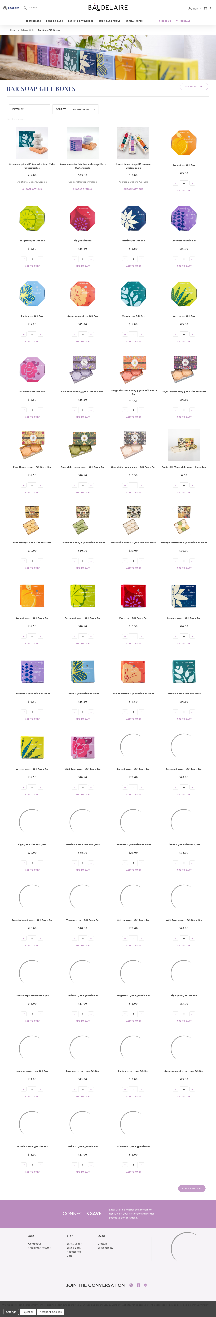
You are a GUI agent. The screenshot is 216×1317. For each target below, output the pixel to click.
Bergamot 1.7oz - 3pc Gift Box (133, 995)
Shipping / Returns (39, 1245)
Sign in (197, 8)
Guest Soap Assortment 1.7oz (32, 995)
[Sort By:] (84, 109)
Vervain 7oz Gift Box (133, 316)
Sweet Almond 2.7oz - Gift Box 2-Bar (133, 693)
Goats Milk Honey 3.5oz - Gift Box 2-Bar (133, 467)
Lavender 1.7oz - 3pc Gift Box (82, 1071)
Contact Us (34, 1241)
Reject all (28, 1312)
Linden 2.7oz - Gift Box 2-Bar (82, 693)
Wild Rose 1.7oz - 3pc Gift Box (133, 1146)
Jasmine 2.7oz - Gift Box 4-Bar (83, 844)
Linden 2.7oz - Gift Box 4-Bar (184, 844)
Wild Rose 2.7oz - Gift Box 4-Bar (184, 920)
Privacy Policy (201, 1305)
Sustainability (105, 1245)
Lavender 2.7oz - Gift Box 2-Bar (32, 693)
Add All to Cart (194, 86)
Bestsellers (33, 20)
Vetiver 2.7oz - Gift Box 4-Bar (133, 920)
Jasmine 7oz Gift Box (133, 240)
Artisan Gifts (134, 20)
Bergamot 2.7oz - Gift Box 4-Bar (184, 769)
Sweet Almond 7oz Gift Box (82, 316)
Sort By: (61, 109)
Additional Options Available (32, 182)
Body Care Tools (109, 20)
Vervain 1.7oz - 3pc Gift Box (32, 1146)
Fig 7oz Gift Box (83, 240)
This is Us (165, 20)
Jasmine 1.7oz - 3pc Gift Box (32, 1071)
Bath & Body (74, 1245)
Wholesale (183, 20)
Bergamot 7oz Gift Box (32, 240)
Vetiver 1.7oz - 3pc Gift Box (82, 1146)
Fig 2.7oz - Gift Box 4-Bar (32, 844)
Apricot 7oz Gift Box (184, 165)
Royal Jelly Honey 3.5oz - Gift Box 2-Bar (184, 391)
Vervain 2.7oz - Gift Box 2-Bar (184, 693)
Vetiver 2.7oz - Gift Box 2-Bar (32, 769)
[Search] (25, 7)
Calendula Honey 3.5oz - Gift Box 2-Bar (83, 467)
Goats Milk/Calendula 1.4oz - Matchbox (184, 467)
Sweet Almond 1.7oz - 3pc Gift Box (183, 1071)
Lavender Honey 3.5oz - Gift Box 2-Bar (82, 391)
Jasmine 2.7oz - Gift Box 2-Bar (184, 618)
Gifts (69, 1253)
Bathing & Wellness (80, 20)
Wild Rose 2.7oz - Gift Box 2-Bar (83, 769)
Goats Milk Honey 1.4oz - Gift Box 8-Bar (133, 542)
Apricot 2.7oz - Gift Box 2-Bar (32, 618)
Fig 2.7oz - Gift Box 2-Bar (133, 618)
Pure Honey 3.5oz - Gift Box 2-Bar (32, 467)
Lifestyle (102, 1241)
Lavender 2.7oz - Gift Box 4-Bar (133, 844)
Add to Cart (184, 190)
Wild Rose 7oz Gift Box (32, 391)
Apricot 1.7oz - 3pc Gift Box (82, 995)
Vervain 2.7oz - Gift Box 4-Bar (82, 920)
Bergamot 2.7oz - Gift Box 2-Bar (83, 618)
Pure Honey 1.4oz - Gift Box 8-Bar (32, 542)
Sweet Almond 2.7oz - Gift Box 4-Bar (32, 920)
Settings (11, 1312)
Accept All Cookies (51, 1312)
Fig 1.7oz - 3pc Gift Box (184, 995)
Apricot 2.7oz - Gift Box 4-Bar (133, 769)
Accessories (74, 1249)
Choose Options (32, 189)
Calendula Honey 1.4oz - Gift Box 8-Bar (83, 542)
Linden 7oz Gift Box (32, 316)
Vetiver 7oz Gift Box (184, 316)
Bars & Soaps (54, 20)
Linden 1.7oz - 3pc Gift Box (133, 1071)
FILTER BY (29, 109)
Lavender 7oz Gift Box (184, 240)
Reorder (13, 8)
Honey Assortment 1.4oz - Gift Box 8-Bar (184, 542)
